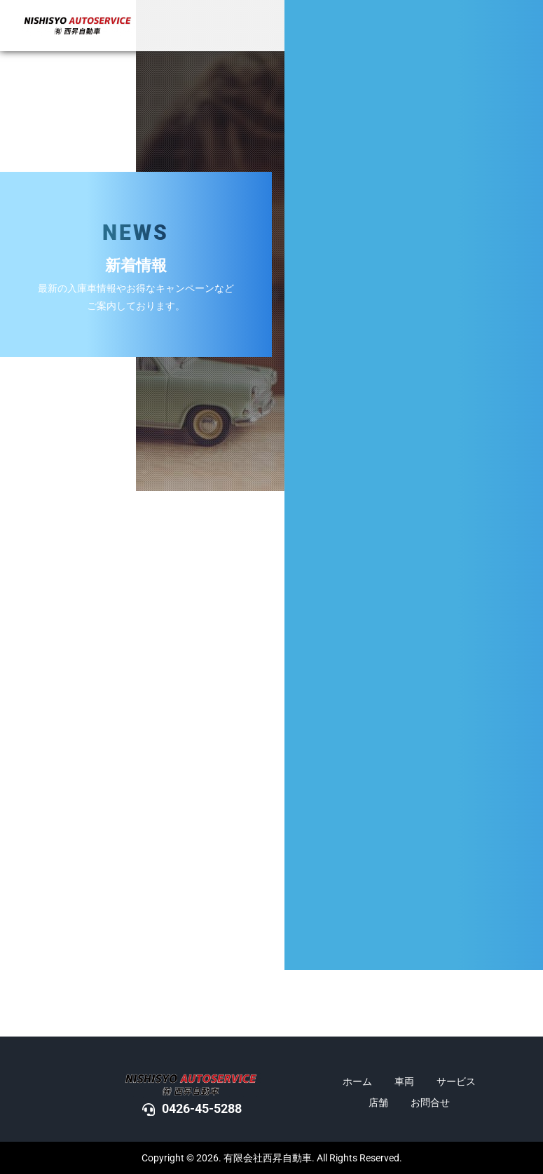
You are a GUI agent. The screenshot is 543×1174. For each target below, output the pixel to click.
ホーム (357, 1081)
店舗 (378, 1102)
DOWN (524, 626)
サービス (456, 1081)
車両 (404, 1081)
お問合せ (430, 1102)
